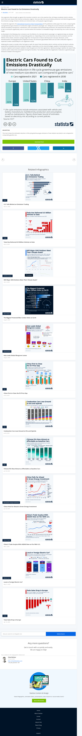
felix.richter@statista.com (15, 661)
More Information (39, 700)
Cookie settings (38, 730)
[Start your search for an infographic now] (23, 634)
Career (38, 716)
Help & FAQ (38, 722)
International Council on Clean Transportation (30, 24)
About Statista (38, 713)
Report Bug (38, 725)
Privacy (38, 728)
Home (38, 710)
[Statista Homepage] (38, 2)
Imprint (38, 733)
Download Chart (38, 142)
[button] (13, 148)
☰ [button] (2, 2)
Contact (38, 719)
